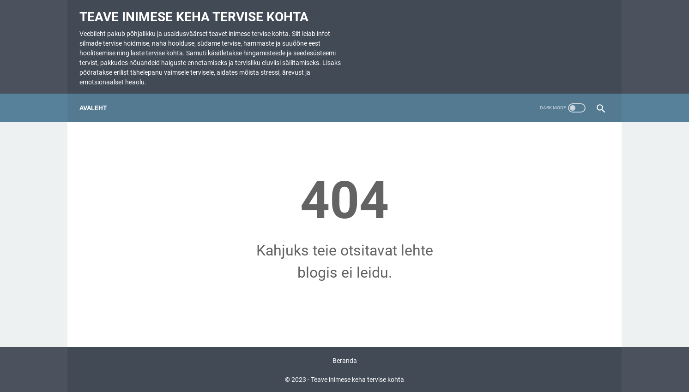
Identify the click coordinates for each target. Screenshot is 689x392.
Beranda (344, 358)
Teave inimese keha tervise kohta (198, 9)
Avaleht (98, 96)
